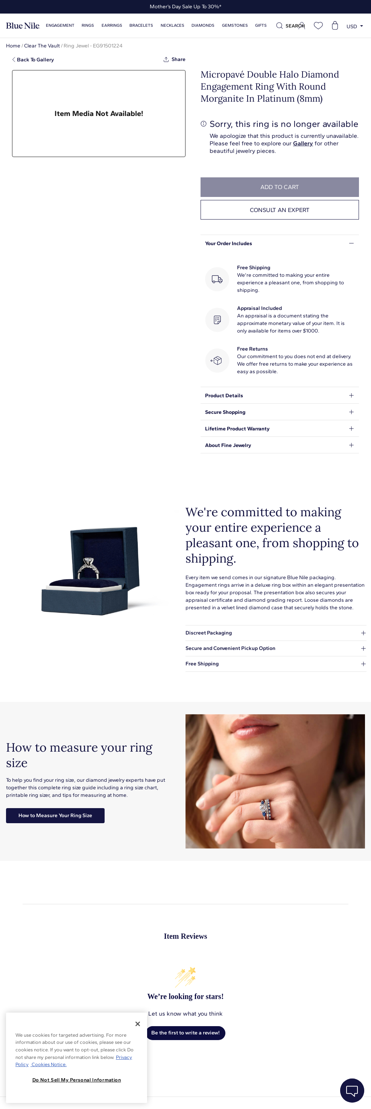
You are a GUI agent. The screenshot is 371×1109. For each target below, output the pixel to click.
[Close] (137, 1024)
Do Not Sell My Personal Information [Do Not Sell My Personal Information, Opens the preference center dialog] (76, 1080)
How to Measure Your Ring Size (55, 815)
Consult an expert (280, 210)
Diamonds (192, 25)
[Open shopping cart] (335, 25)
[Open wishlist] (318, 25)
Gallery (303, 143)
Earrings (107, 25)
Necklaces (164, 25)
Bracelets (135, 25)
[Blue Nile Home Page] (23, 26)
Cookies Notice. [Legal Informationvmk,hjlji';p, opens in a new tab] (48, 1064)
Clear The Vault (42, 46)
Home (13, 46)
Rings (86, 25)
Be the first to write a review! (185, 1033)
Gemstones (223, 25)
